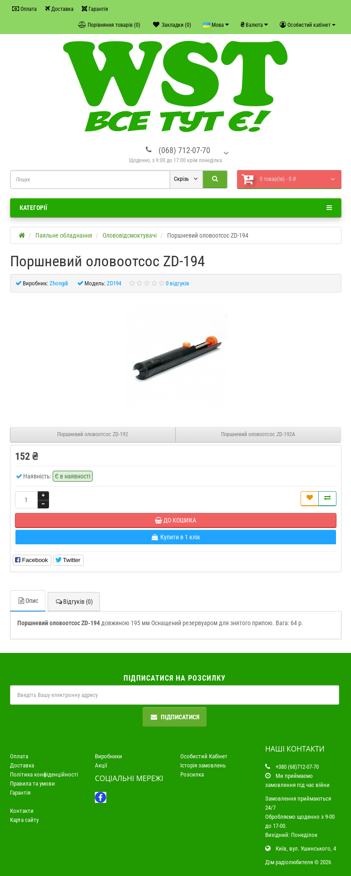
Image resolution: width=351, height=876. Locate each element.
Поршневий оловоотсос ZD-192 (92, 434)
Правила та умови (32, 783)
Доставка (59, 8)
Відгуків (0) (74, 601)
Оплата (24, 8)
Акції (101, 765)
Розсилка (192, 774)
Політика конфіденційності (44, 774)
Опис (27, 600)
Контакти (22, 810)
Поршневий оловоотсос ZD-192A (258, 434)
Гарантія (95, 8)
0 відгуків (177, 283)
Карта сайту (24, 819)
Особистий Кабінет (203, 756)
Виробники (108, 756)
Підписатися (174, 717)
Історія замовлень (203, 765)
